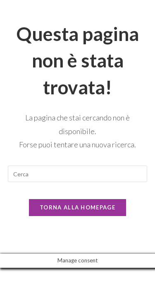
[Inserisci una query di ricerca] (78, 174)
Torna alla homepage (77, 207)
